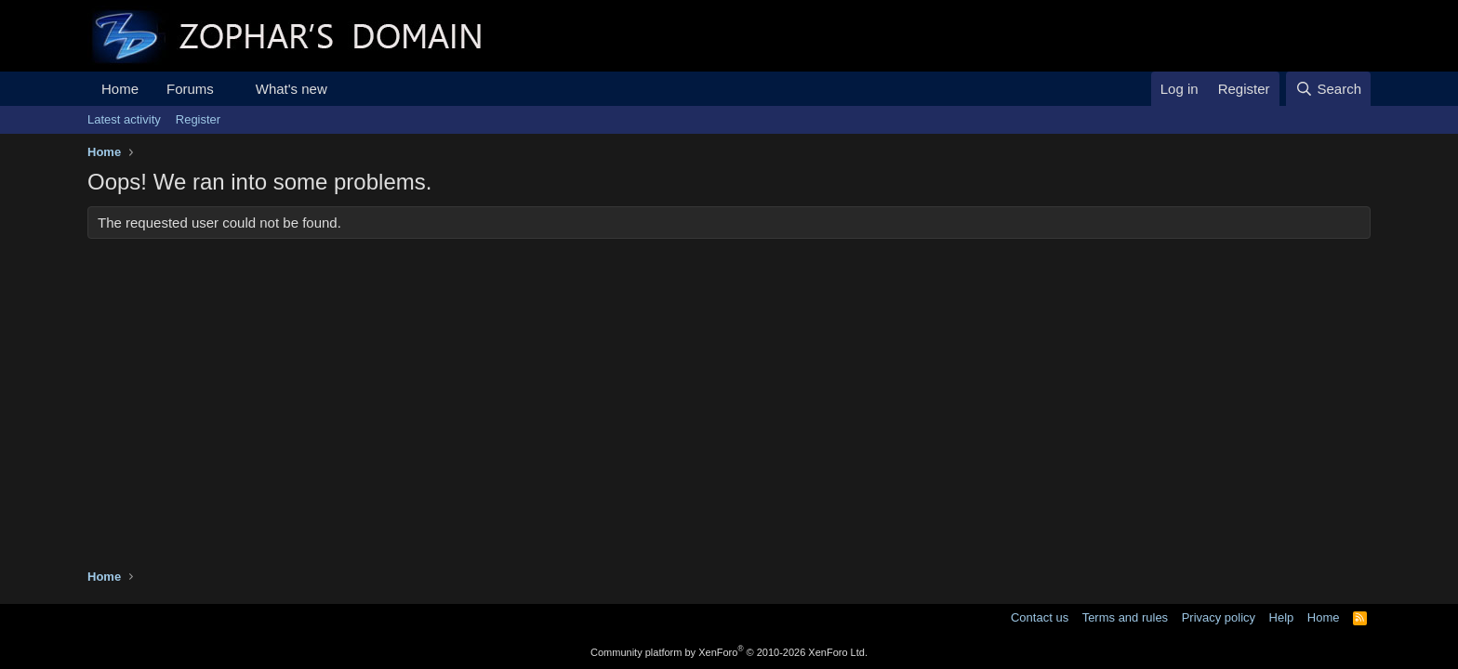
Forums (190, 89)
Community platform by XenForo (729, 652)
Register (198, 119)
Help (1281, 617)
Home (120, 89)
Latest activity (124, 119)
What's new (291, 89)
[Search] (1328, 89)
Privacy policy (1218, 617)
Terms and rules (1125, 617)
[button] (229, 89)
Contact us (1039, 617)
